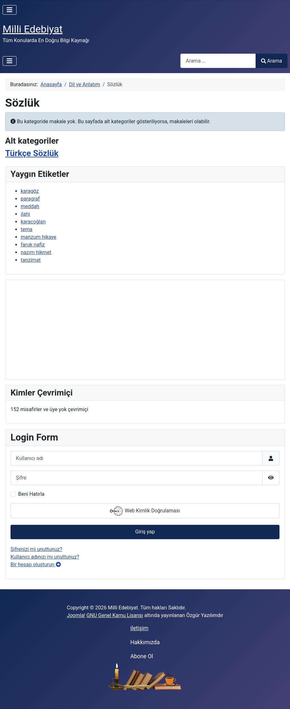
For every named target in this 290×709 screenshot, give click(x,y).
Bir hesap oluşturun (36, 565)
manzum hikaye (38, 237)
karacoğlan (33, 222)
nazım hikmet (36, 252)
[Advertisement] (145, 329)
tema (26, 229)
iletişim (139, 628)
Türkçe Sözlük (32, 153)
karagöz (30, 191)
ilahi (25, 214)
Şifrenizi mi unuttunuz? (36, 549)
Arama (271, 61)
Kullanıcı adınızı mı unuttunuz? (45, 557)
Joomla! (76, 615)
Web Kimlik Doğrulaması (145, 511)
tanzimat (31, 260)
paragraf (30, 199)
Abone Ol (141, 656)
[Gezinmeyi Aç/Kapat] (10, 10)
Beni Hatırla (31, 494)
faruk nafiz (33, 245)
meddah (30, 206)
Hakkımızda (145, 642)
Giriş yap (145, 532)
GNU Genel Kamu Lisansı (114, 615)
